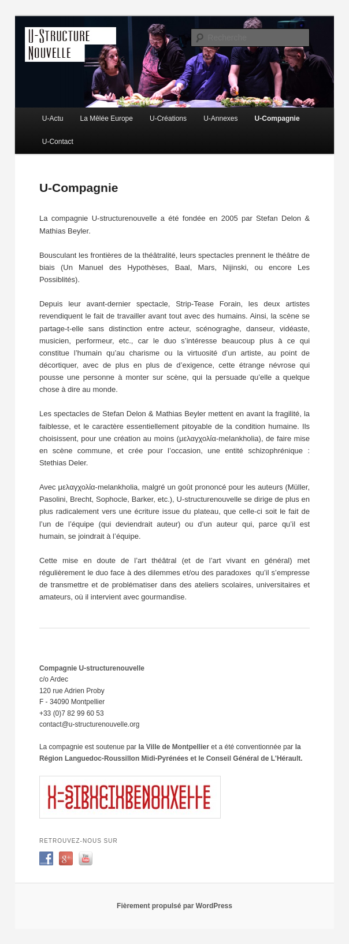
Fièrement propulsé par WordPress (174, 906)
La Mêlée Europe (106, 118)
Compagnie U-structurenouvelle (91, 668)
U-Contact (57, 142)
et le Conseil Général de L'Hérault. (246, 758)
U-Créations (168, 118)
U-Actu (53, 118)
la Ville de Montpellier (174, 747)
